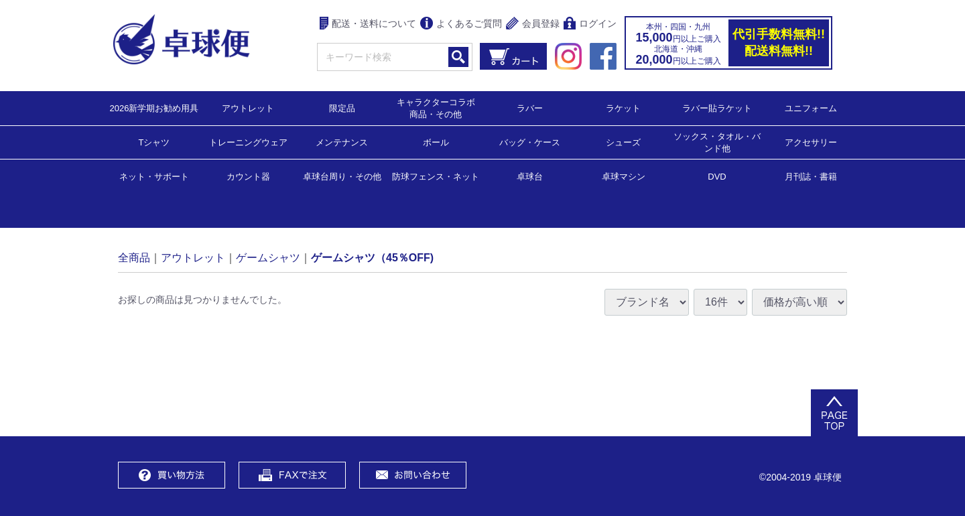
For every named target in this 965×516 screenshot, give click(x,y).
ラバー (530, 108)
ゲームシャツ (268, 257)
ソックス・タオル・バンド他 (717, 142)
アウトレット (248, 108)
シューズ (623, 142)
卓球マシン (623, 176)
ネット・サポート (154, 176)
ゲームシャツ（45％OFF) (372, 257)
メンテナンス (342, 142)
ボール (436, 142)
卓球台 (530, 176)
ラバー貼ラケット (717, 108)
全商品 (134, 257)
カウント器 (248, 176)
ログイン (590, 24)
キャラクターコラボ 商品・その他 (440, 107)
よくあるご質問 (461, 24)
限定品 (342, 108)
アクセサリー (811, 142)
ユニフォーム (811, 108)
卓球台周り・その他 (342, 176)
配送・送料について (368, 24)
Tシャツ (154, 142)
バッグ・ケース (529, 142)
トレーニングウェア (248, 142)
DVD (717, 177)
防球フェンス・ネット (435, 176)
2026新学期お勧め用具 (154, 108)
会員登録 (533, 24)
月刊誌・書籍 (811, 176)
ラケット (623, 108)
